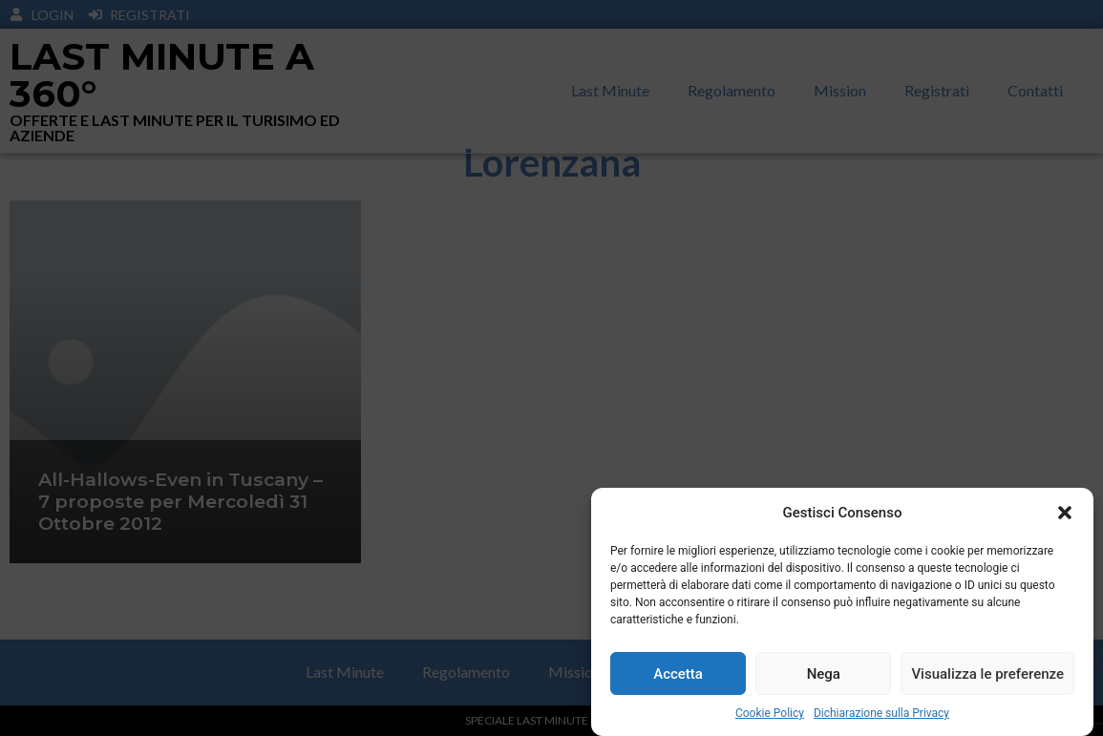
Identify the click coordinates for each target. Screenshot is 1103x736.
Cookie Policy (769, 713)
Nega (823, 674)
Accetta (678, 674)
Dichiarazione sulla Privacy (881, 713)
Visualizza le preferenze (987, 674)
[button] (1064, 512)
